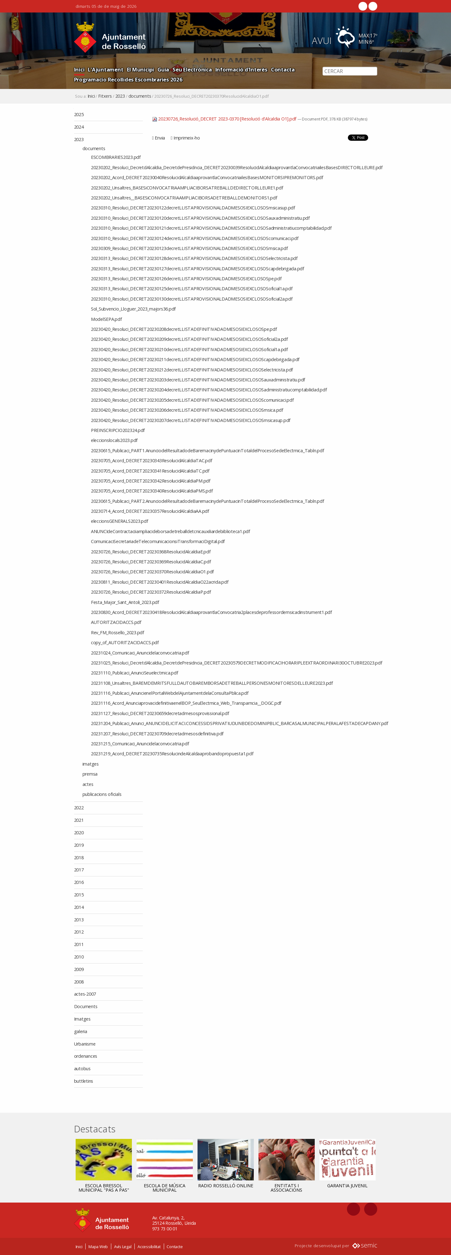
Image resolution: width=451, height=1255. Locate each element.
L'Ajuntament (105, 69)
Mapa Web (98, 1246)
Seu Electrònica (192, 69)
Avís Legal (123, 1246)
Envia (160, 138)
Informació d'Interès (241, 69)
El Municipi (140, 69)
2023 (120, 96)
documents (139, 96)
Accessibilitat (149, 1246)
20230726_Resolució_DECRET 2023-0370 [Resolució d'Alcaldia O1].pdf (225, 119)
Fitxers (105, 96)
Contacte (175, 1246)
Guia (163, 69)
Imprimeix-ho (186, 138)
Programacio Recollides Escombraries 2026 (128, 79)
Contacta (283, 69)
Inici (79, 69)
